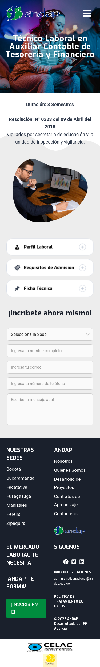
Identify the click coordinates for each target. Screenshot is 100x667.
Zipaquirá (15, 523)
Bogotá (13, 469)
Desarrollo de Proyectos (67, 483)
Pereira (13, 514)
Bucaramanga (20, 478)
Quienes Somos (70, 470)
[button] (50, 252)
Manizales (16, 505)
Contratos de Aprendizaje (67, 500)
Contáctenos (67, 513)
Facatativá (16, 487)
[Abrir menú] (87, 13)
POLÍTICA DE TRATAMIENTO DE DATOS (68, 601)
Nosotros (63, 461)
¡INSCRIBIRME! (25, 608)
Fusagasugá (18, 496)
